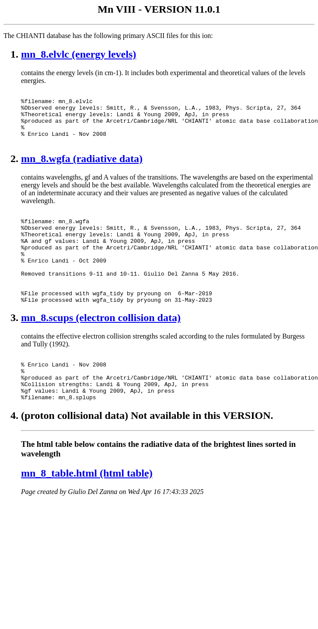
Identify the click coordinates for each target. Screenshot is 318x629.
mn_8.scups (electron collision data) (101, 346)
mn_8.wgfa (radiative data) (82, 169)
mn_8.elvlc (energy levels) (78, 54)
